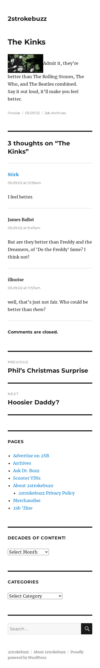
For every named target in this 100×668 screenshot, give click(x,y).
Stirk (13, 174)
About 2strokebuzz (33, 485)
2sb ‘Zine (23, 508)
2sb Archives (55, 113)
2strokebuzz (27, 18)
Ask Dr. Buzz (26, 470)
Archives (22, 463)
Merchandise (27, 500)
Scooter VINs (27, 478)
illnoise (14, 113)
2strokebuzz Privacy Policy (46, 493)
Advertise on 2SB (31, 455)
